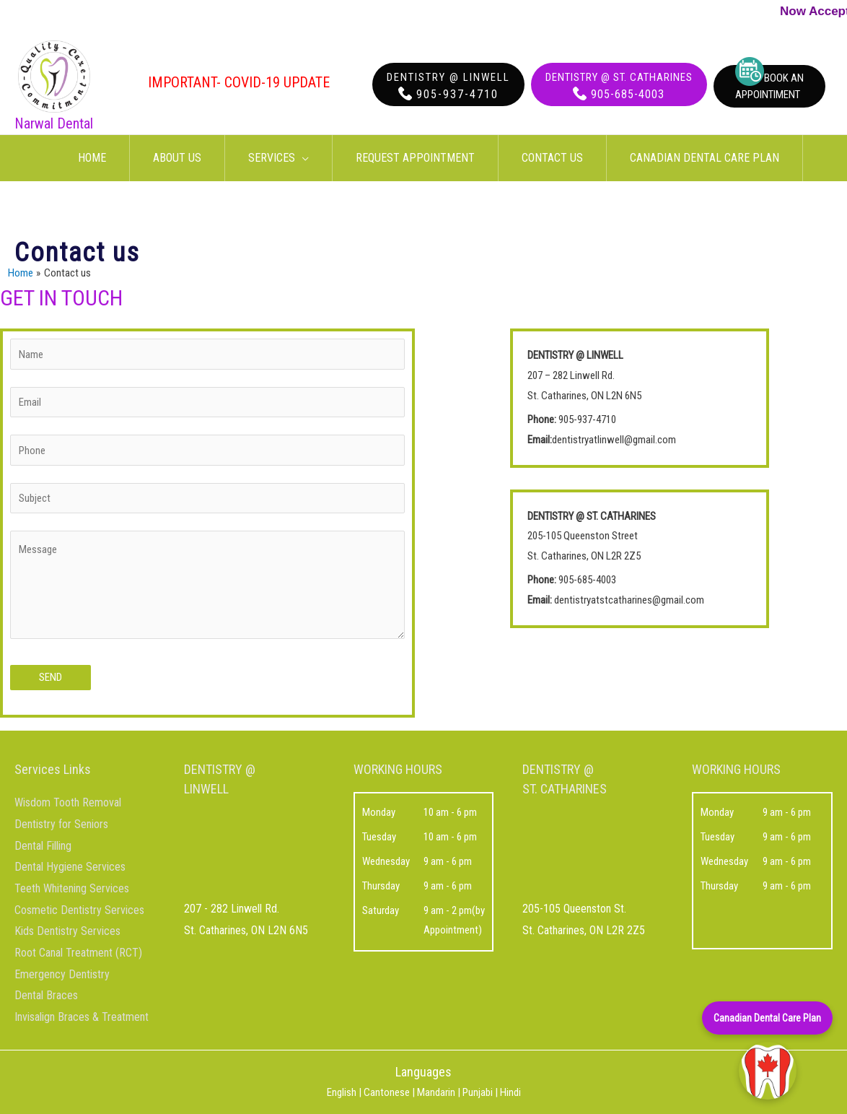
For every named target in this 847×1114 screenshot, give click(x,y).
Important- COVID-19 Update (239, 82)
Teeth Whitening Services (71, 888)
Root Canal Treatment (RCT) (78, 952)
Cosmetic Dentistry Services (79, 910)
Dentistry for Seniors (61, 824)
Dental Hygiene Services (70, 867)
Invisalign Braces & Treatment (81, 1017)
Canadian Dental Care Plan (767, 1018)
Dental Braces (46, 995)
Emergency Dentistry (62, 974)
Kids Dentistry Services (67, 931)
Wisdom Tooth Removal (67, 802)
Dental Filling (42, 846)
